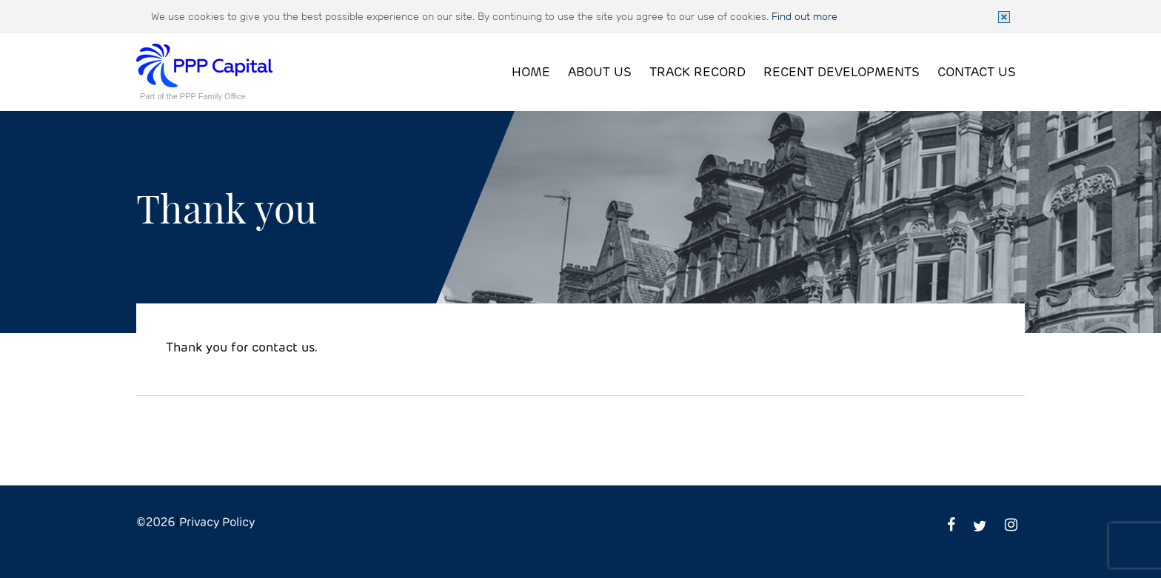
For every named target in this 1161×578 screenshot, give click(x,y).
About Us (600, 73)
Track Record (697, 73)
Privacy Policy (217, 522)
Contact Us (976, 73)
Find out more (804, 16)
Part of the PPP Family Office (193, 96)
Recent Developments (841, 73)
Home (531, 73)
